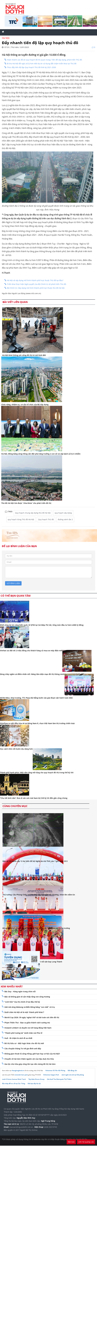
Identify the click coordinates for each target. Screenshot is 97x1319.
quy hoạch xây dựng (63, 513)
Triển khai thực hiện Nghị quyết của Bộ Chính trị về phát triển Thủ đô (36, 284)
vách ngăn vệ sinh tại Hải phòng (72, 1075)
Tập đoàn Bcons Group (36, 1079)
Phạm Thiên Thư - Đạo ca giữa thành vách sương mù (27, 1022)
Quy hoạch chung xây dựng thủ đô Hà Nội (33, 513)
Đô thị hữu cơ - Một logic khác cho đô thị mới (24, 1043)
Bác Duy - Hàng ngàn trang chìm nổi (20, 991)
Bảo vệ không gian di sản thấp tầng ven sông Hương (27, 996)
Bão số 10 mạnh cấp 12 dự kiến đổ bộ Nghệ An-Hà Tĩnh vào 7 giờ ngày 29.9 (35, 861)
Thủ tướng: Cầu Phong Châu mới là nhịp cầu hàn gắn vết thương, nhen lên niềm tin (39, 894)
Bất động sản (72, 1070)
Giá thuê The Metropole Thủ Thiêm (59, 1079)
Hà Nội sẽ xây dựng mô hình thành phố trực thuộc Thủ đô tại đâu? (35, 280)
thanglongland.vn (18, 1070)
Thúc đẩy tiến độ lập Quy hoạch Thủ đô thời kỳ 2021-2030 (31, 67)
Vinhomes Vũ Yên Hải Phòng (55, 1070)
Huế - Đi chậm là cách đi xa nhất (18, 1038)
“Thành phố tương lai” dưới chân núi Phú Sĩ (23, 1033)
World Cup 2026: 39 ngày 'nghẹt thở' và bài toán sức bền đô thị (31, 1017)
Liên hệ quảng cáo (86, 1142)
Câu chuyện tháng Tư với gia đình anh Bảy (22, 1048)
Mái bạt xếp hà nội (34, 1083)
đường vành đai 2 (65, 519)
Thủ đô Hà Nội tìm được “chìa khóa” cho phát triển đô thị (26, 503)
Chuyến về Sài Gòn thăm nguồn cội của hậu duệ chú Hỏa (29, 1059)
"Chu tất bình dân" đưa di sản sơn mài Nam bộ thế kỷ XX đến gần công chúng (33, 798)
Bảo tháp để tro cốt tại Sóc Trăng (13, 1083)
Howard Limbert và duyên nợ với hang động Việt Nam (27, 1028)
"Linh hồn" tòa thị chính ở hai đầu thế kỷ (22, 1002)
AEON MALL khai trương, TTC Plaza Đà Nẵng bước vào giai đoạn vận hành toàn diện (36, 698)
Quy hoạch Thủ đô (46, 519)
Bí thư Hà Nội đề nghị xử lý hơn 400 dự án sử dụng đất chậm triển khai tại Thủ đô (41, 63)
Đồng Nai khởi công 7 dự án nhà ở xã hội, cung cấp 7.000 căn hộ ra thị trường (36, 928)
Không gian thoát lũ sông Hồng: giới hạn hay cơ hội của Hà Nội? (32, 1053)
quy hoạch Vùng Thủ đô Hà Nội (21, 519)
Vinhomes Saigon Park (51, 1075)
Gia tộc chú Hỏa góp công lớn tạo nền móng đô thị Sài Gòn (30, 1064)
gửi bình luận (13, 583)
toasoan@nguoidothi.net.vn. (21, 1127)
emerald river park (21, 1075)
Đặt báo (71, 1142)
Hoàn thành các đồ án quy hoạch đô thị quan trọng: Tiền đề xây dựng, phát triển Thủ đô (44, 60)
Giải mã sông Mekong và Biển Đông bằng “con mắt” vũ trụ (29, 1007)
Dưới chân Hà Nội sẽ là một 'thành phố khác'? (24, 1012)
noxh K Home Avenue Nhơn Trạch (14, 1079)
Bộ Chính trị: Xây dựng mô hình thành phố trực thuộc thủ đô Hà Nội (36, 288)
